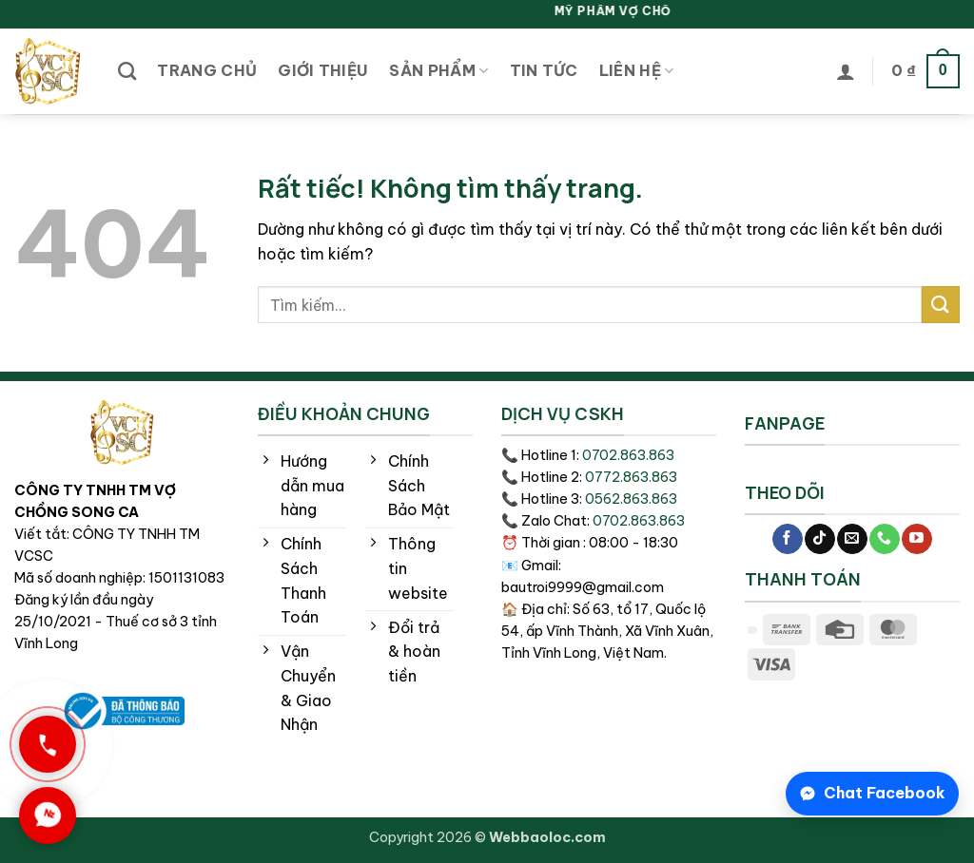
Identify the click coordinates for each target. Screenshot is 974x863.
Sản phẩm (438, 70)
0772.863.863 (631, 477)
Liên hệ (636, 70)
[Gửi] (941, 304)
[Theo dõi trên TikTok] (819, 539)
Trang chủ (207, 70)
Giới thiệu (323, 70)
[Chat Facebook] (872, 793)
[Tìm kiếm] (127, 70)
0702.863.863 (628, 455)
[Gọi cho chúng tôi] (884, 539)
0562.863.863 (631, 499)
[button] (845, 71)
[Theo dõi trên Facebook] (787, 539)
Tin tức (544, 70)
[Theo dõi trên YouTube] (916, 539)
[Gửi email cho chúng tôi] (852, 539)
